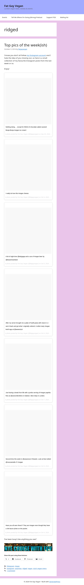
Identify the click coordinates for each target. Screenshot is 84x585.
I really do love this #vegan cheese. (17, 193)
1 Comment (11, 571)
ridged (24, 568)
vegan (30, 568)
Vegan (17, 566)
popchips (18, 568)
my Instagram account (36, 55)
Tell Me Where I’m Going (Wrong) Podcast (26, 17)
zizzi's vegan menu (40, 568)
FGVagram (10, 566)
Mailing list (64, 17)
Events (4, 17)
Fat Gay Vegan (13, 6)
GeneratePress (54, 582)
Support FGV (51, 17)
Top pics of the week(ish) (25, 44)
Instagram (10, 568)
